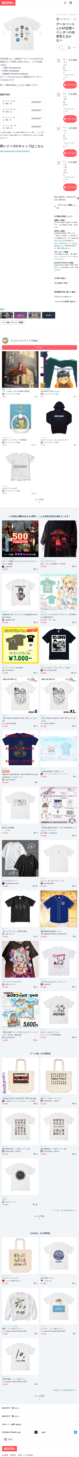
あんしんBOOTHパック (62, 243)
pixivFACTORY (59, 265)
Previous (4, 33)
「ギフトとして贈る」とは (66, 206)
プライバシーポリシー (63, 297)
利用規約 (13, 1455)
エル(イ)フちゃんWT (9, 488)
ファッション (61, 14)
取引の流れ (61, 278)
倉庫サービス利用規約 (25, 1455)
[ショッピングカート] (70, 3)
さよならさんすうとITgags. (24, 340)
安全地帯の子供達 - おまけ (50, 391)
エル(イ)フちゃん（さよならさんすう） (55, 440)
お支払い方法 (62, 283)
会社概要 (5, 1455)
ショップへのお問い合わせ (64, 301)
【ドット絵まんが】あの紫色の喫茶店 (16, 391)
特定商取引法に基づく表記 (64, 292)
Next (40, 33)
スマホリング (6, 438)
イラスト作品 (45, 389)
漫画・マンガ (6, 389)
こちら (19, 85)
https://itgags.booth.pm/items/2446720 (15, 151)
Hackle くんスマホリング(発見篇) (14, 440)
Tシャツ (73, 14)
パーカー (44, 438)
